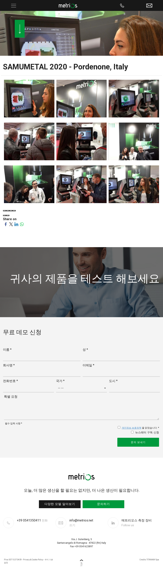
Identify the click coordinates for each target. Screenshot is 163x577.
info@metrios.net (81, 523)
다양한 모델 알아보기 (59, 504)
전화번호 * (10, 381)
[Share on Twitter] (11, 224)
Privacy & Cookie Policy (33, 560)
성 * (85, 349)
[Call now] (122, 5)
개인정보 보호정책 (131, 427)
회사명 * (9, 365)
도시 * (113, 381)
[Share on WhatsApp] (21, 224)
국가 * (60, 381)
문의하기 (103, 504)
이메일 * (88, 365)
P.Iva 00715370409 (13, 560)
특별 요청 (10, 396)
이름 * (7, 349)
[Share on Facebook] (5, 224)
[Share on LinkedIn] (16, 224)
